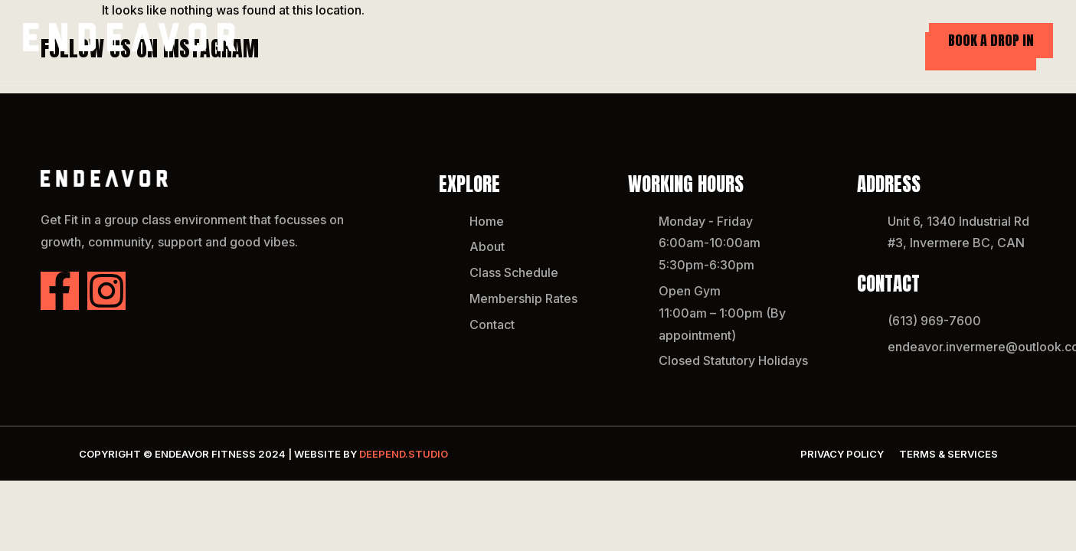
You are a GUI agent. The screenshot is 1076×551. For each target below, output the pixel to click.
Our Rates (814, 40)
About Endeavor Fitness (579, 40)
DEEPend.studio (403, 454)
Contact (891, 40)
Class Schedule (717, 40)
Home (470, 40)
